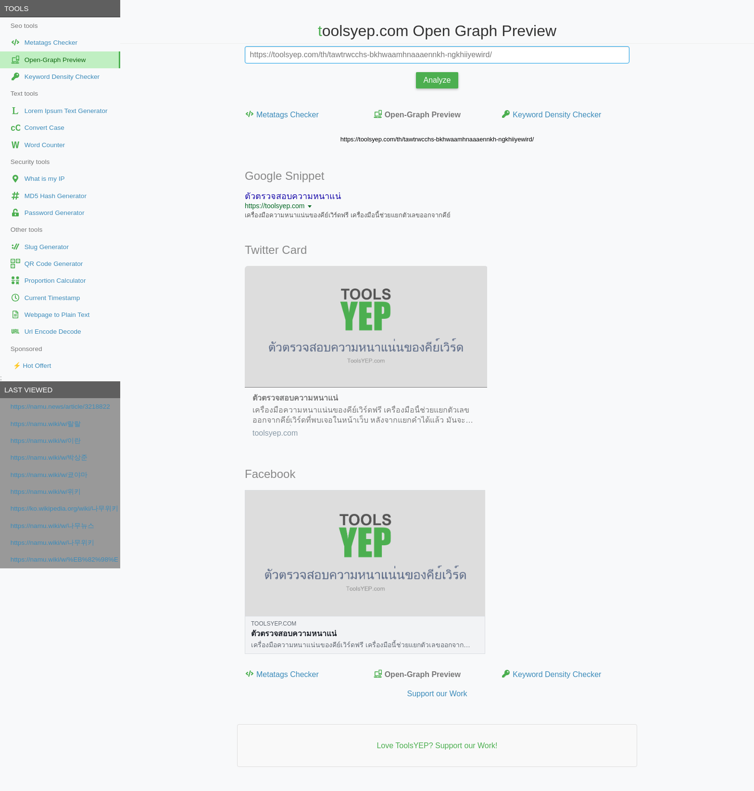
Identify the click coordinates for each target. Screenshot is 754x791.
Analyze (437, 80)
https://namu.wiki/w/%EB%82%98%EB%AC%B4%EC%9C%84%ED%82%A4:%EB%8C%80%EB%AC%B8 (64, 559)
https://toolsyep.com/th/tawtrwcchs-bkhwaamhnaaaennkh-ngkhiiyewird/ (437, 139)
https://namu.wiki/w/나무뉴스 (53, 525)
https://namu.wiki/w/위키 (46, 491)
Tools (16, 8)
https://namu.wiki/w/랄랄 (46, 423)
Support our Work (437, 694)
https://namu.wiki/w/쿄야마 (49, 474)
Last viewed (28, 390)
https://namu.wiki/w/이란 (46, 440)
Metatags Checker (282, 114)
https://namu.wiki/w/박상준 (49, 457)
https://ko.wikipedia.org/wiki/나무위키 (64, 508)
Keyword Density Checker (551, 114)
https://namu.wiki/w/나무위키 (53, 542)
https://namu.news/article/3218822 (60, 406)
